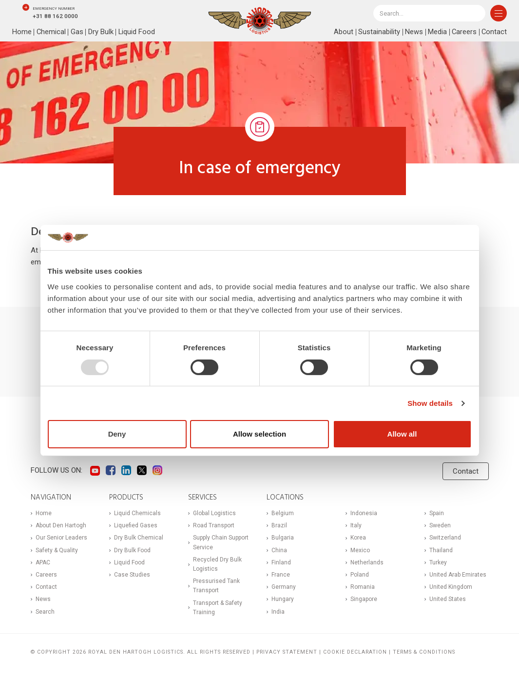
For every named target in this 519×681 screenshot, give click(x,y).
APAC (43, 562)
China (279, 550)
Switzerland (445, 537)
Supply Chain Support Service (221, 542)
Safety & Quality (57, 550)
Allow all (402, 434)
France (280, 574)
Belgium (282, 513)
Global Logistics (214, 513)
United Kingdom (450, 586)
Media (436, 32)
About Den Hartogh (61, 525)
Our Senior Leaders (61, 537)
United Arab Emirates (457, 574)
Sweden (440, 525)
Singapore (363, 599)
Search (45, 611)
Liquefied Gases (135, 525)
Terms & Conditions (424, 652)
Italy (356, 525)
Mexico (360, 550)
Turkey (438, 562)
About (342, 32)
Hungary (282, 599)
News (413, 32)
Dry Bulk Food (132, 550)
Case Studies (132, 574)
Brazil (279, 525)
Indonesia (363, 513)
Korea (358, 537)
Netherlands (367, 562)
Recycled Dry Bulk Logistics (217, 564)
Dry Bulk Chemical (138, 537)
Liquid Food (137, 32)
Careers (463, 32)
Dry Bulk (101, 32)
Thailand (441, 550)
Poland (359, 574)
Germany (283, 586)
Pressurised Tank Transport (216, 586)
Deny (117, 434)
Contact (494, 32)
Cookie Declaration (355, 652)
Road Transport (213, 525)
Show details (430, 403)
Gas (77, 32)
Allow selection (259, 434)
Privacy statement (286, 652)
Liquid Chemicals (137, 513)
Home (22, 32)
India (278, 611)
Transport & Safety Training (217, 608)
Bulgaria (282, 537)
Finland (281, 562)
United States (447, 599)
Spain (436, 513)
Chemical (51, 32)
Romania (362, 586)
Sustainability (378, 32)
